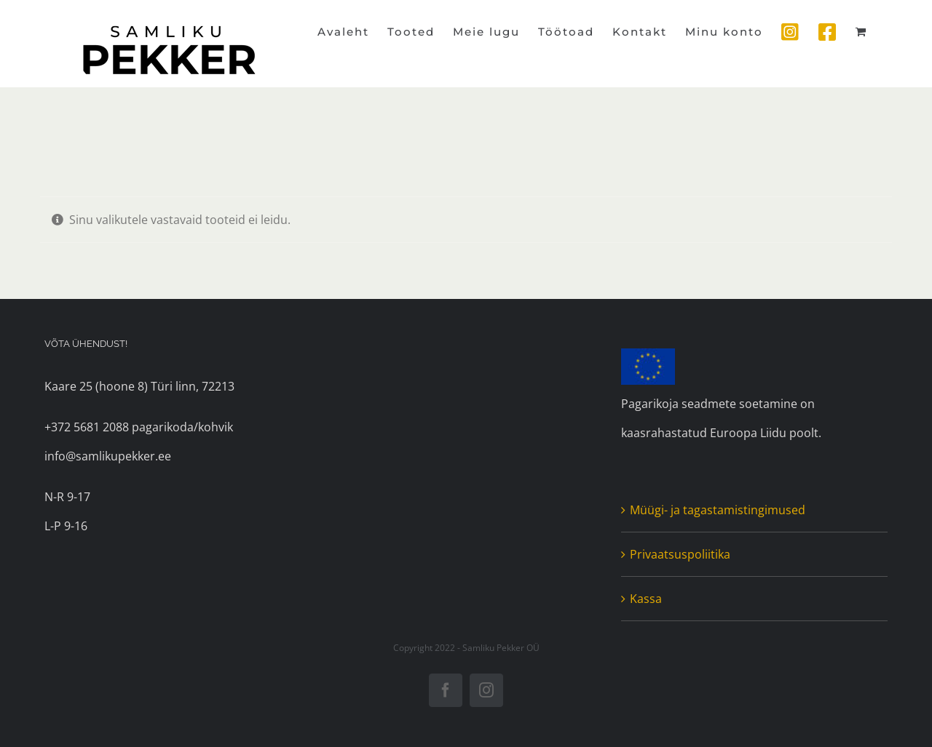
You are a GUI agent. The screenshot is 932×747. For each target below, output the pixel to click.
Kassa (646, 599)
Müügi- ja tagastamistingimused (717, 510)
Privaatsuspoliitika (680, 554)
